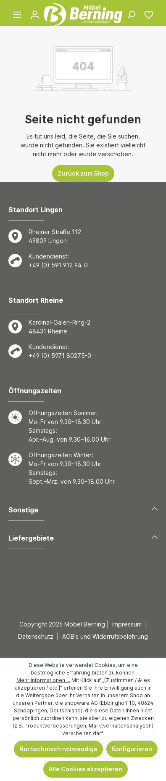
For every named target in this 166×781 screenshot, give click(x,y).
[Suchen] (131, 15)
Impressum (127, 624)
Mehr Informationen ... (43, 680)
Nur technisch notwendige (58, 748)
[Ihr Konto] (35, 15)
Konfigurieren (132, 748)
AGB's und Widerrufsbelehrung (105, 636)
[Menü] (17, 15)
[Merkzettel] (149, 15)
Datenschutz (35, 636)
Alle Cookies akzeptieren (85, 769)
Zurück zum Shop (83, 173)
